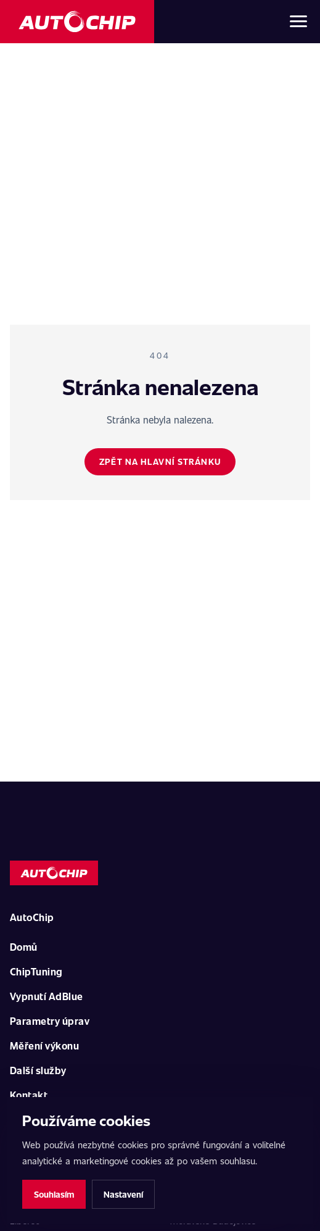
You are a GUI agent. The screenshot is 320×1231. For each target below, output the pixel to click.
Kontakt (28, 1094)
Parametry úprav (49, 1020)
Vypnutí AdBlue (46, 996)
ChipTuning (36, 971)
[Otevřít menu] (298, 21)
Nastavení (123, 1194)
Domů (24, 946)
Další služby (38, 1070)
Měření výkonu (44, 1045)
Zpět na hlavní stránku (160, 461)
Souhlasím (54, 1194)
